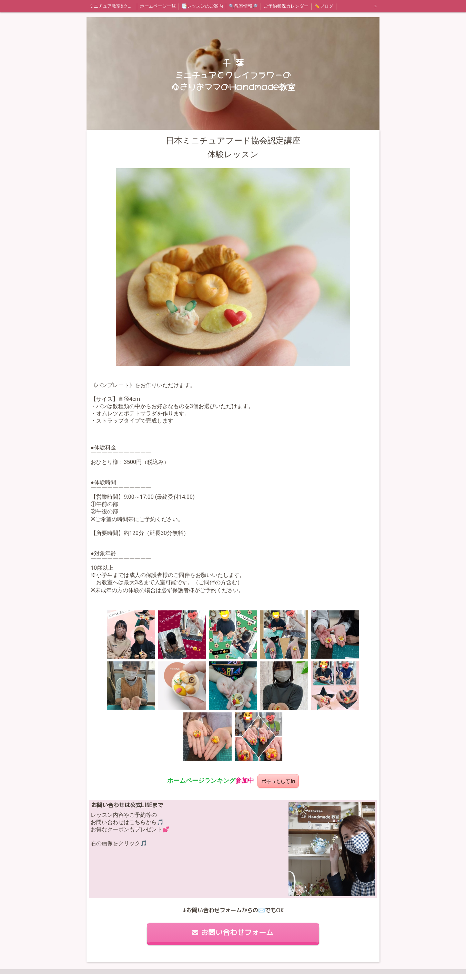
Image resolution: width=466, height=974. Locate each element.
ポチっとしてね (278, 780)
